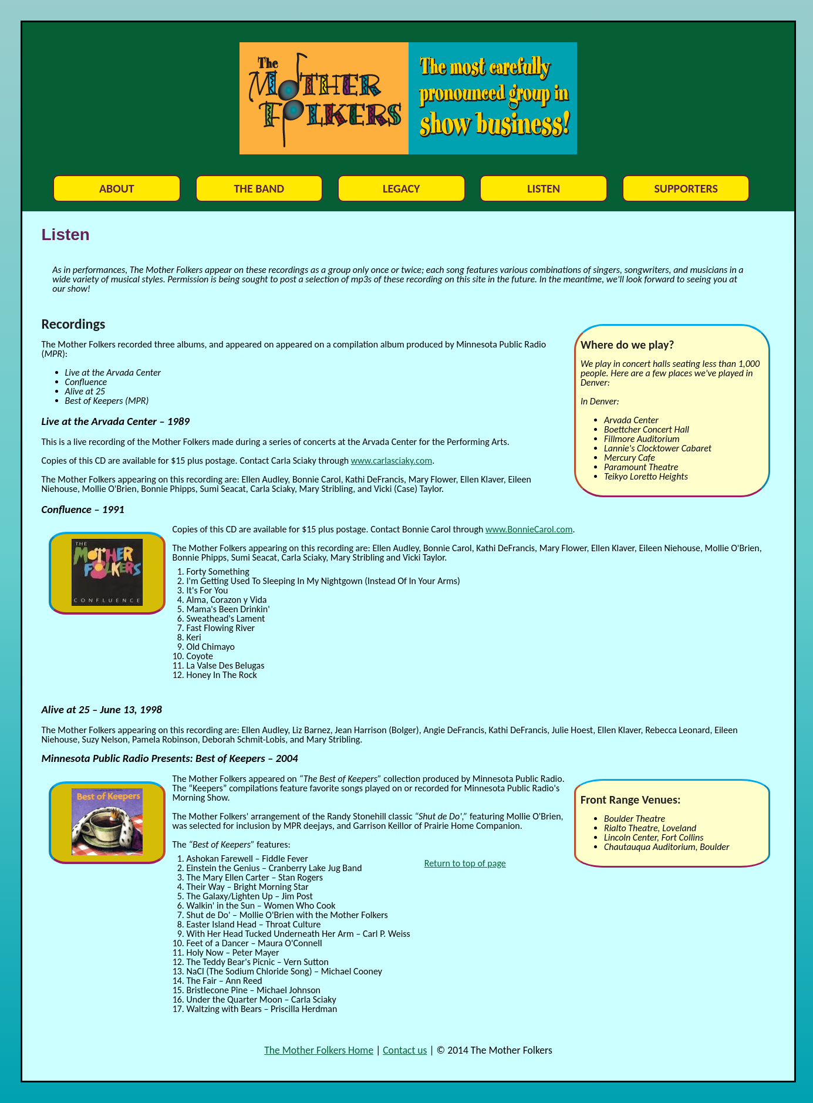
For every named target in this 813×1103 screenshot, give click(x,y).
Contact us (405, 1050)
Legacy (401, 188)
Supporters (686, 188)
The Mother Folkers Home (318, 1050)
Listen (543, 188)
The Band (259, 188)
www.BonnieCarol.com (529, 529)
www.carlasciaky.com (391, 460)
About (116, 188)
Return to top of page (465, 863)
